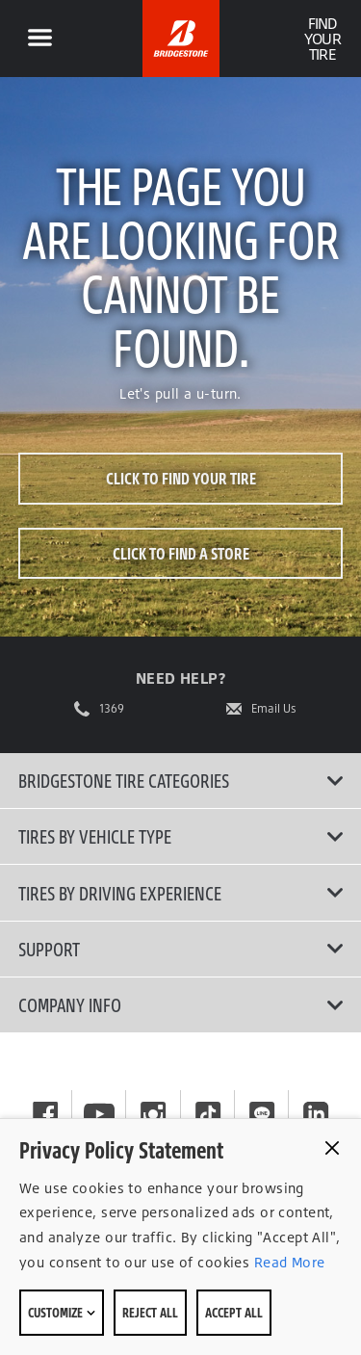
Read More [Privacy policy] (286, 1262)
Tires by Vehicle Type (181, 835)
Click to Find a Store (181, 553)
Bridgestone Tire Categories (181, 780)
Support (181, 948)
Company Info (181, 1004)
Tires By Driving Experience (181, 892)
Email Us (274, 709)
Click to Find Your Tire (181, 478)
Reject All (150, 1312)
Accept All (234, 1312)
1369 (111, 709)
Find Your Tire (322, 38)
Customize (61, 1312)
